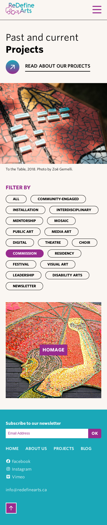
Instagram (21, 469)
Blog (86, 448)
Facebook (21, 461)
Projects (64, 448)
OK (95, 433)
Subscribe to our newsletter (33, 423)
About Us (36, 448)
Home (12, 448)
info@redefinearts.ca (26, 489)
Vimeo (18, 477)
